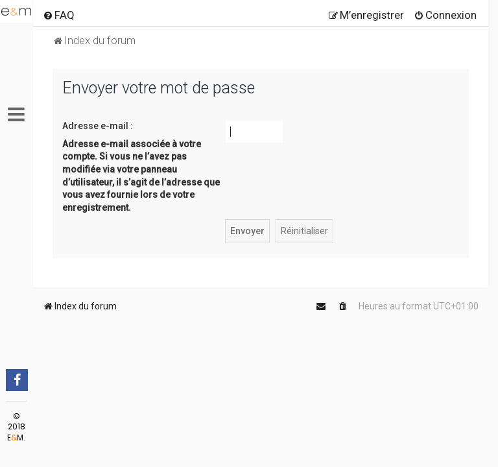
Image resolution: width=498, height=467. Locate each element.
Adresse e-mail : (97, 126)
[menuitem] (59, 15)
